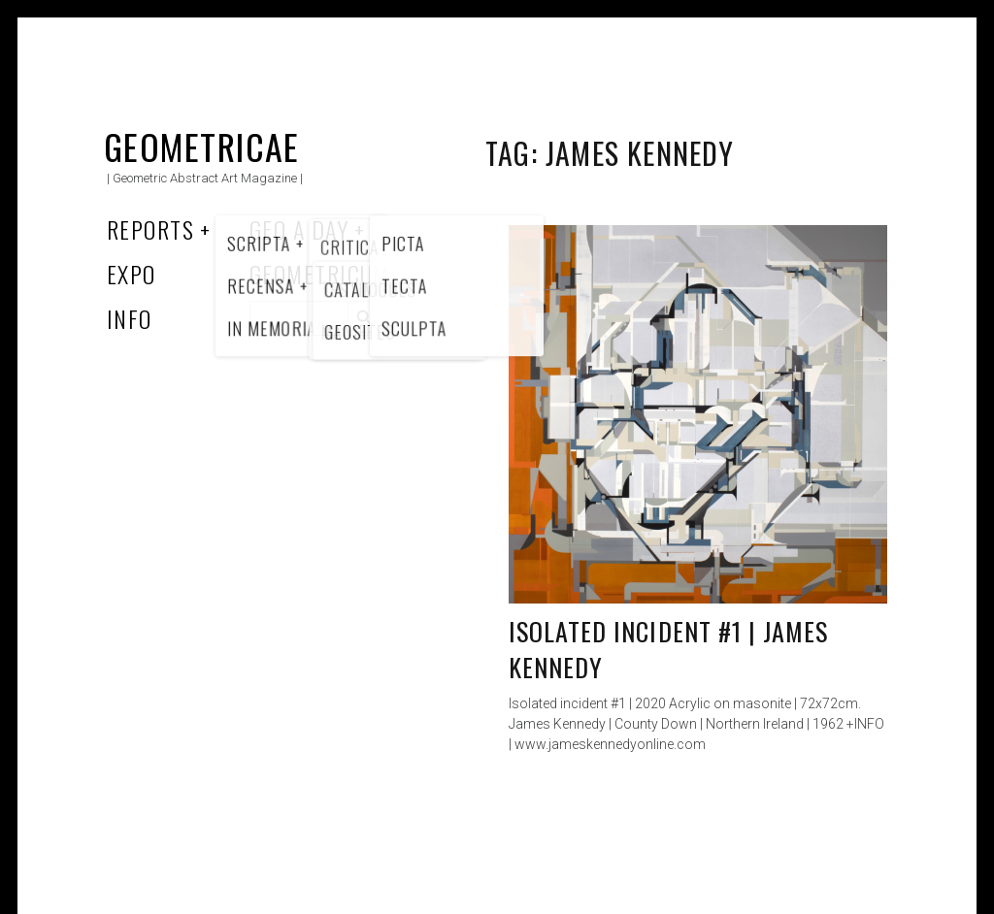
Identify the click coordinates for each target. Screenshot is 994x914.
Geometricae (202, 146)
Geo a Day (298, 229)
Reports (150, 229)
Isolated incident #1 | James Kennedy (668, 649)
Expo (131, 273)
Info (129, 318)
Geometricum (319, 273)
